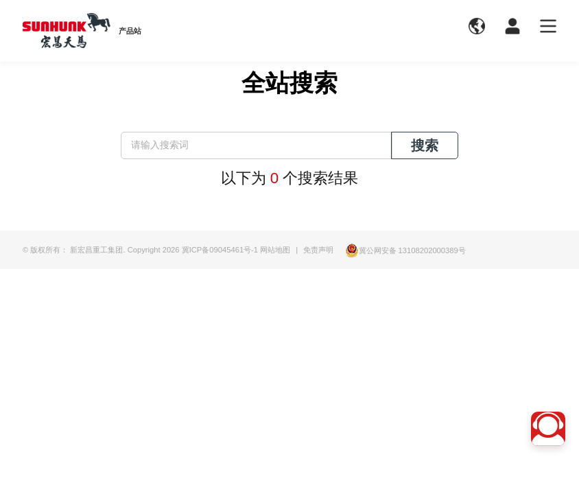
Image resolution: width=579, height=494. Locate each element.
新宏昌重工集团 (96, 250)
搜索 (424, 145)
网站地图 (275, 250)
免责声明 (318, 250)
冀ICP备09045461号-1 (220, 250)
